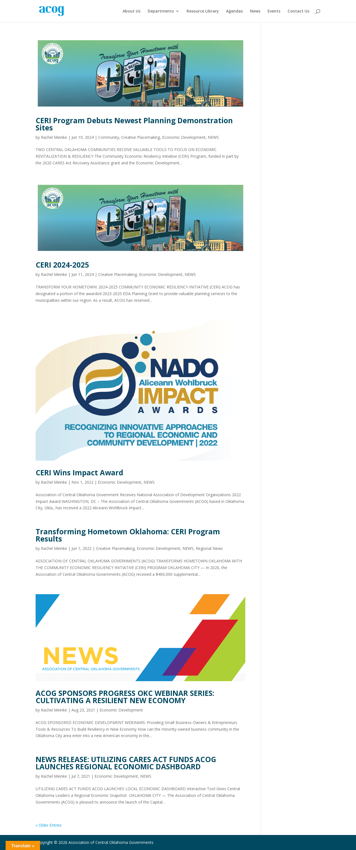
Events (274, 11)
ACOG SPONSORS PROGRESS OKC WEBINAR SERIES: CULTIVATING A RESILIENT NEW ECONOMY (125, 696)
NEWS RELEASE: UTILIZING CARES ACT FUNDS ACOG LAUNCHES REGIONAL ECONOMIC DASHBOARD (126, 763)
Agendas (234, 11)
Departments (161, 11)
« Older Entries (49, 825)
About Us (131, 11)
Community (108, 137)
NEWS (213, 137)
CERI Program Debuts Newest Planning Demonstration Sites (134, 124)
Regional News (209, 548)
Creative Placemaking (140, 137)
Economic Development (184, 137)
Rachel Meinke (54, 137)
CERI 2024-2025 (62, 265)
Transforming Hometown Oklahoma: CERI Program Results (128, 535)
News (255, 11)
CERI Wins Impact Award (79, 473)
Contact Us (298, 11)
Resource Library (203, 11)
